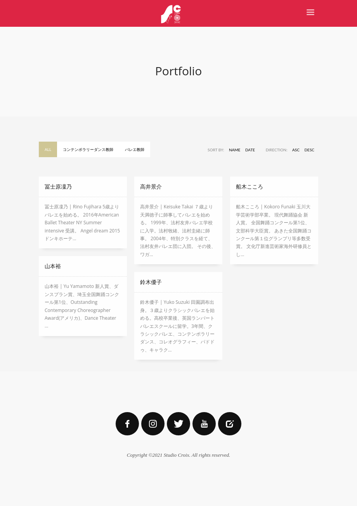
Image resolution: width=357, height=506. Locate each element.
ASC (296, 149)
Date (250, 149)
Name (234, 149)
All (48, 149)
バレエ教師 (134, 149)
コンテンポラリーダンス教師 (88, 149)
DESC (310, 149)
